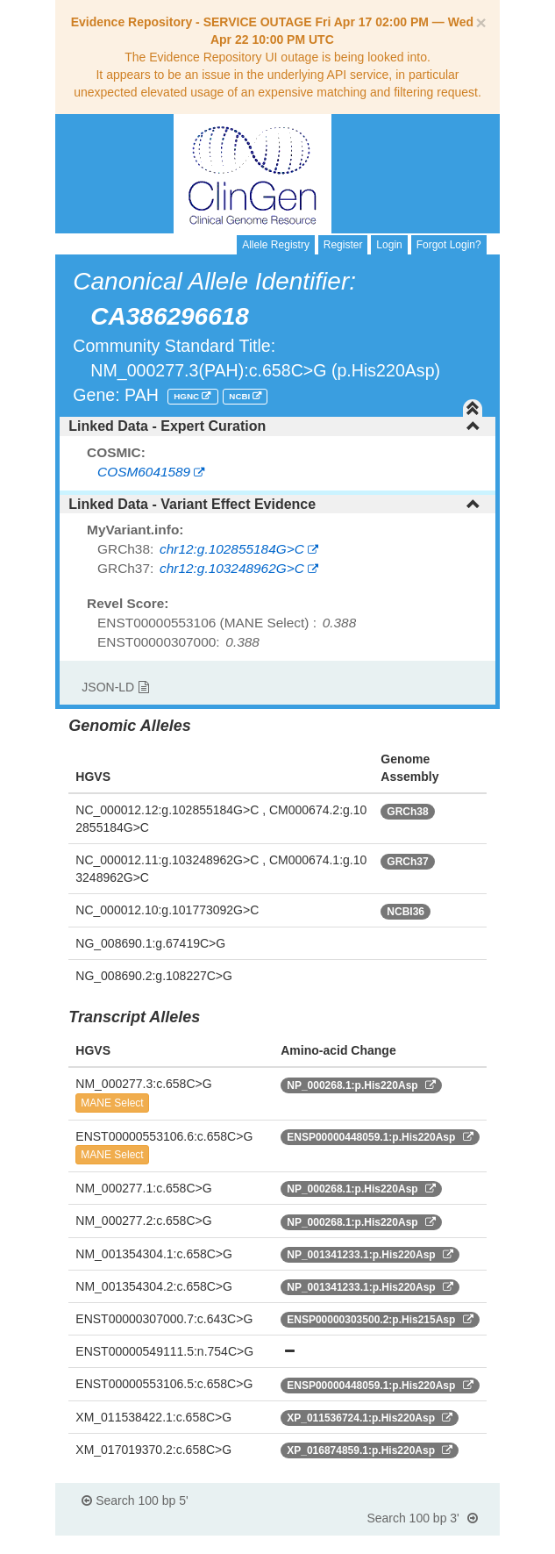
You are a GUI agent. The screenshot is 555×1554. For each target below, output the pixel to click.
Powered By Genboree (414, 1545)
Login (389, 245)
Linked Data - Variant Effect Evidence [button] (274, 504)
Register (343, 245)
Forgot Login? (448, 245)
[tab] (277, 426)
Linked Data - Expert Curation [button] (274, 426)
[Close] (480, 22)
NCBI (241, 396)
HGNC (188, 396)
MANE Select (112, 1103)
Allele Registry (276, 245)
